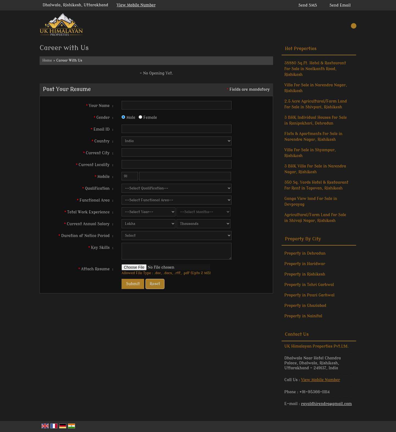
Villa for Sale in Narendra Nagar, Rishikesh (315, 88)
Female (148, 117)
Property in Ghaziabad (305, 306)
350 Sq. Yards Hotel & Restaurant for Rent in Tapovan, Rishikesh (316, 185)
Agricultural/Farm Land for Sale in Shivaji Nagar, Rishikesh (315, 218)
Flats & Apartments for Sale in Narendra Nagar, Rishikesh (313, 137)
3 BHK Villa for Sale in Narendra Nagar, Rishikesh (315, 169)
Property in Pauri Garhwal (309, 295)
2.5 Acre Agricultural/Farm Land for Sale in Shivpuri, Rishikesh (315, 104)
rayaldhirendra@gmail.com (326, 404)
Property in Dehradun (305, 253)
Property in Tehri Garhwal (309, 285)
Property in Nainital (303, 316)
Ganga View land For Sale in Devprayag (310, 202)
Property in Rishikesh (304, 274)
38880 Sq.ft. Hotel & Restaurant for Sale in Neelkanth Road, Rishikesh (315, 69)
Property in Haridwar (304, 264)
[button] (136, 5)
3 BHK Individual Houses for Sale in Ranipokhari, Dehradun (315, 120)
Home (47, 60)
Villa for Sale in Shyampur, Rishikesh (310, 153)
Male (128, 117)
